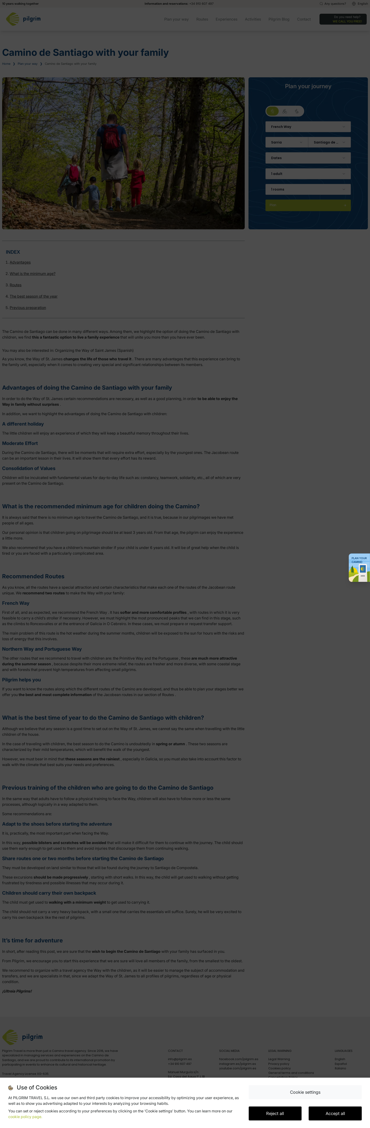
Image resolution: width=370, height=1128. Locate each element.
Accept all (335, 1113)
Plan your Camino (359, 560)
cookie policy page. (25, 1116)
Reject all (275, 1113)
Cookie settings (305, 1092)
